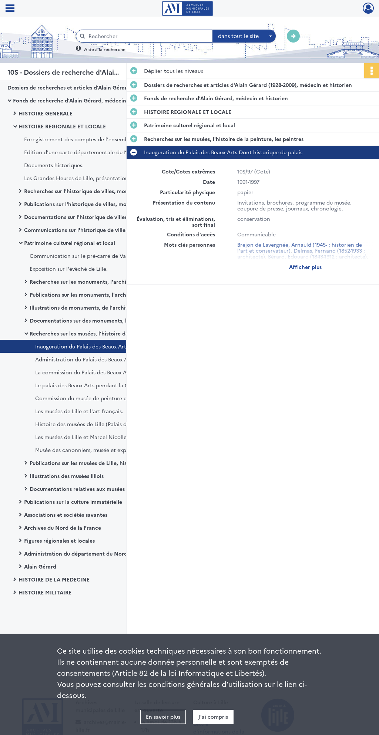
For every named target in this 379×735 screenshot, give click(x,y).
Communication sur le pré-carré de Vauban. (85, 255)
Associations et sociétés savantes (65, 514)
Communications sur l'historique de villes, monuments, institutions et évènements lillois (98, 229)
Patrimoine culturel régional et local (69, 242)
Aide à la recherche (104, 49)
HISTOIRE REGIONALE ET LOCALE (62, 126)
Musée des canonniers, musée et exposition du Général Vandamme (109, 450)
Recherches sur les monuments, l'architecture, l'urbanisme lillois (104, 281)
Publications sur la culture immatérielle (73, 501)
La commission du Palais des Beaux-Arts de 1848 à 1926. (103, 372)
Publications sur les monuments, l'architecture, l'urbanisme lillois (104, 294)
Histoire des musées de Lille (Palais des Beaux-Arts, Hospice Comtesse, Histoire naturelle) (109, 424)
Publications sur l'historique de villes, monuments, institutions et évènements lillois (98, 204)
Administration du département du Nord (75, 553)
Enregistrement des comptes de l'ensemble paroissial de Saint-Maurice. (98, 139)
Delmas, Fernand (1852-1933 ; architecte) (301, 253)
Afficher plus (305, 266)
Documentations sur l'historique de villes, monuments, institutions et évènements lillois (98, 216)
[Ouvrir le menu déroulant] (10, 8)
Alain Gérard (40, 566)
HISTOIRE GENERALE (46, 113)
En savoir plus (163, 716)
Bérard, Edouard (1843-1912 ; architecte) (317, 256)
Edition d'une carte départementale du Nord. (81, 152)
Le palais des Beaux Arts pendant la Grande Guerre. (99, 385)
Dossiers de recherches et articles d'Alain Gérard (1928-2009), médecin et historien (81, 87)
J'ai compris (213, 716)
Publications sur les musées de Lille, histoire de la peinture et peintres (104, 462)
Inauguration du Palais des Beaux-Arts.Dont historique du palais (109, 346)
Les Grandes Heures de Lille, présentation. (77, 178)
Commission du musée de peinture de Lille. (89, 398)
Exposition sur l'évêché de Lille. (69, 268)
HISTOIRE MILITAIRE (45, 592)
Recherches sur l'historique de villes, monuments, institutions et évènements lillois (98, 191)
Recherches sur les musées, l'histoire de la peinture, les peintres (104, 333)
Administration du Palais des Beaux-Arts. (85, 359)
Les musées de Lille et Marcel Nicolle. (81, 437)
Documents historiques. (54, 165)
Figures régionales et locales (59, 540)
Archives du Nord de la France (62, 527)
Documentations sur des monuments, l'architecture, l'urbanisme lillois (104, 320)
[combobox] (244, 36)
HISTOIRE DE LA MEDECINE (54, 579)
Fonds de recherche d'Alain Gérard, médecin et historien (85, 100)
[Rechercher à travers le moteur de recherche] (148, 36)
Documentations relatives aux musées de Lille (87, 488)
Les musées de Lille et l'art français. (79, 411)
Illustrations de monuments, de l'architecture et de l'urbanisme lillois (104, 307)
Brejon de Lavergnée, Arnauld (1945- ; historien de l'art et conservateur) (299, 247)
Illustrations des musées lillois (67, 475)
